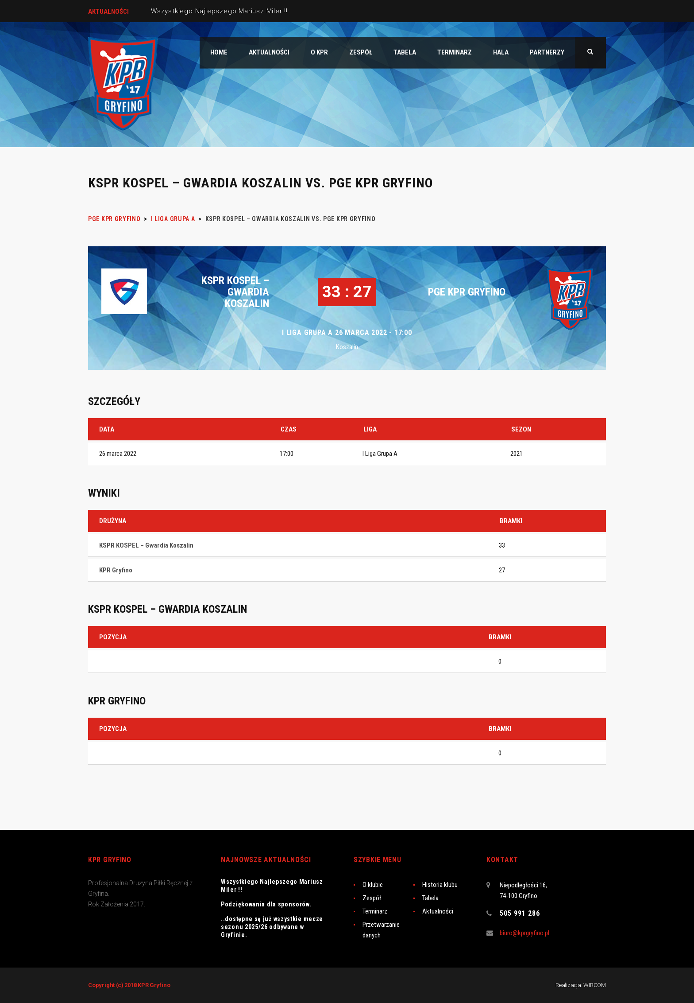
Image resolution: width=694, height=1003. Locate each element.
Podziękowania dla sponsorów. (266, 904)
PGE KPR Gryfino (466, 292)
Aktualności (437, 911)
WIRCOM (594, 985)
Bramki (500, 637)
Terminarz (374, 911)
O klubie (372, 885)
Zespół (371, 898)
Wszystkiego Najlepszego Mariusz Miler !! (219, 11)
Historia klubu (440, 885)
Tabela (430, 898)
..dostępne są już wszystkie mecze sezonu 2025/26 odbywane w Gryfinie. (272, 926)
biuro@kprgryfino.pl (524, 933)
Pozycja (113, 637)
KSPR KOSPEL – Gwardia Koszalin (235, 292)
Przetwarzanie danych (381, 930)
